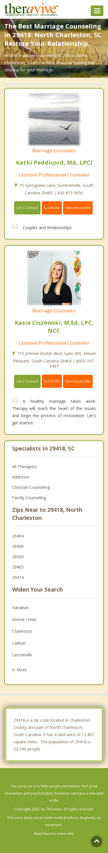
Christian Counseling (31, 487)
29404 (18, 536)
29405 (18, 567)
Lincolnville (22, 655)
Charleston (22, 631)
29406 (18, 546)
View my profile (77, 207)
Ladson (19, 643)
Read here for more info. (54, 833)
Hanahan (20, 607)
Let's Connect (27, 207)
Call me (52, 207)
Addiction (20, 477)
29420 (18, 556)
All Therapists (24, 466)
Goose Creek (24, 619)
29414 (18, 577)
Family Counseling (29, 497)
